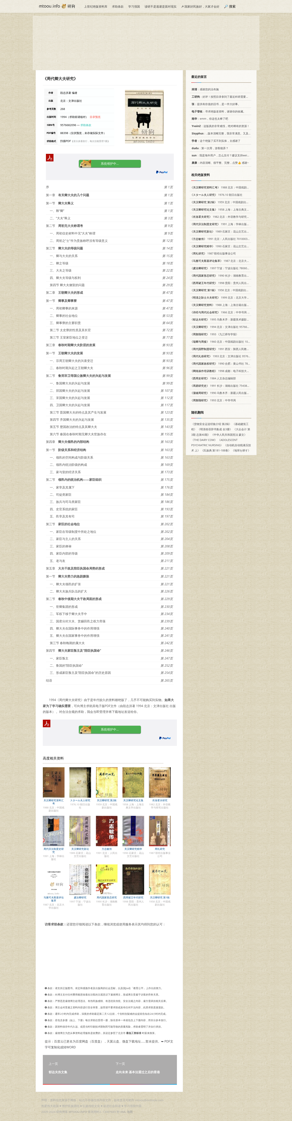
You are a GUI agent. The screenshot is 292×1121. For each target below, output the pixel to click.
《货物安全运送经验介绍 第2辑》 (211, 424)
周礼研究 (160, 849)
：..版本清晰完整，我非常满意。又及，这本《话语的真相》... (234, 133)
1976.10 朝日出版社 (216, 195)
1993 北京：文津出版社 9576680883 (224, 356)
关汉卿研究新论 (80, 849)
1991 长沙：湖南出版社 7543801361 (222, 386)
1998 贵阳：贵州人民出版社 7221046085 (229, 283)
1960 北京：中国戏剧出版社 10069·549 (224, 341)
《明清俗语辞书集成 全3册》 (214, 429)
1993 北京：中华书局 (213, 400)
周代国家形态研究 (107, 897)
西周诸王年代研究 (133, 897)
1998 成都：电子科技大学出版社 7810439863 (232, 371)
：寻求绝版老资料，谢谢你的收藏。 (218, 111)
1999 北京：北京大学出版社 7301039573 (230, 297)
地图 (130, 1112)
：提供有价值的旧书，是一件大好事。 (215, 104)
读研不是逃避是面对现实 (161, 6)
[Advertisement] (146, 43)
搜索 (232, 6)
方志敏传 (107, 849)
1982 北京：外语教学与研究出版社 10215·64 (228, 217)
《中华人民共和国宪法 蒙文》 (229, 434)
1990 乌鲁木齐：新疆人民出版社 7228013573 (228, 393)
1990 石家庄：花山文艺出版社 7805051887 (229, 246)
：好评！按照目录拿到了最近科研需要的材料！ (223, 96)
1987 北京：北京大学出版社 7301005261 (232, 261)
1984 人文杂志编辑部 (213, 378)
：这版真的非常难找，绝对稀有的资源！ (220, 126)
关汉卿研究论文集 (133, 800)
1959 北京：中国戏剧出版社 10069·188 (227, 202)
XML (123, 1112)
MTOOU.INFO (78, 1112)
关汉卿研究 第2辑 (107, 800)
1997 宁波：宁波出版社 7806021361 (222, 268)
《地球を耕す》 (241, 450)
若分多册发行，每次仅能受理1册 (90, 141)
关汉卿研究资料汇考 (54, 802)
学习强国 (134, 6)
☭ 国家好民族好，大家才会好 (200, 6)
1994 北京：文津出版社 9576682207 (222, 327)
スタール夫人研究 (80, 800)
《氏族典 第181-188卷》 (216, 450)
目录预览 (95, 117)
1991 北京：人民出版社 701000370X (221, 239)
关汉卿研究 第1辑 (160, 897)
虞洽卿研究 (80, 897)
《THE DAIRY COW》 (204, 440)
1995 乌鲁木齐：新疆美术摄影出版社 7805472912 (230, 319)
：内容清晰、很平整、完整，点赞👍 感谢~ (219, 163)
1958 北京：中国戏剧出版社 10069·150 (227, 290)
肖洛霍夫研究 (159, 800)
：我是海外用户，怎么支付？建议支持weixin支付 (223, 155)
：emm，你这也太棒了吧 (209, 118)
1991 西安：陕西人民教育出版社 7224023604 (232, 349)
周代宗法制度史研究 (54, 850)
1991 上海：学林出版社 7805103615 (228, 224)
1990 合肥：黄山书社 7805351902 (225, 363)
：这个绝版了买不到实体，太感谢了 (215, 141)
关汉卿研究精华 (133, 849)
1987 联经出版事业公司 (213, 253)
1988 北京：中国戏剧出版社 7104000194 (230, 187)
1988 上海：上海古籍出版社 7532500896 (228, 305)
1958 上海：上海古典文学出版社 (224, 209)
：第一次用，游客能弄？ (209, 148)
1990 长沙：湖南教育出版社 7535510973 (229, 275)
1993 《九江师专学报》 (214, 334)
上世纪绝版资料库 (95, 6)
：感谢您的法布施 (204, 89)
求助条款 (118, 6)
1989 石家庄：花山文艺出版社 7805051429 (229, 231)
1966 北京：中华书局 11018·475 (225, 312)
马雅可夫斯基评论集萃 (54, 899)
